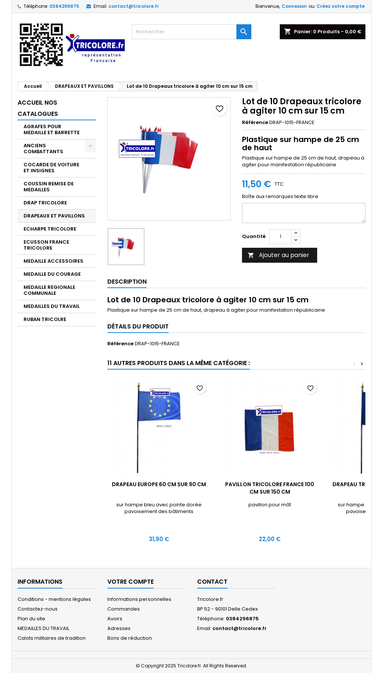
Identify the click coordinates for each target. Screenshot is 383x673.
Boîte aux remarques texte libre (280, 196)
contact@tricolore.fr (133, 6)
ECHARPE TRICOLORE (50, 228)
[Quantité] (280, 236)
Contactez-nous (38, 608)
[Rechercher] (191, 31)
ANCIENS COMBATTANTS (43, 148)
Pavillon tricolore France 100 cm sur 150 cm (269, 488)
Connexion (294, 6)
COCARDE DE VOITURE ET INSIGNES (51, 167)
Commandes (123, 608)
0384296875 (64, 6)
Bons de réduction (129, 638)
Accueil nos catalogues (38, 108)
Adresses (119, 628)
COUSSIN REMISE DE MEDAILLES (49, 186)
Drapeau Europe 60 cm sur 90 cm (159, 484)
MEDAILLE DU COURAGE (52, 274)
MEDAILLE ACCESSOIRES (53, 261)
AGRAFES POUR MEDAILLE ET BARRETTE (52, 129)
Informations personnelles (139, 599)
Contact (212, 581)
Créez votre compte (340, 6)
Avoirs (114, 618)
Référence (255, 122)
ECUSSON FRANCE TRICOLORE (46, 244)
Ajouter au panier (278, 255)
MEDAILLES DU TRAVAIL (52, 306)
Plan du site (31, 618)
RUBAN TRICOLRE (45, 319)
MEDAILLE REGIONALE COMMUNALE (49, 290)
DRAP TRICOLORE (45, 202)
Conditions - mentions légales (54, 599)
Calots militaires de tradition (52, 638)
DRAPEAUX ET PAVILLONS (54, 215)
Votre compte (130, 581)
